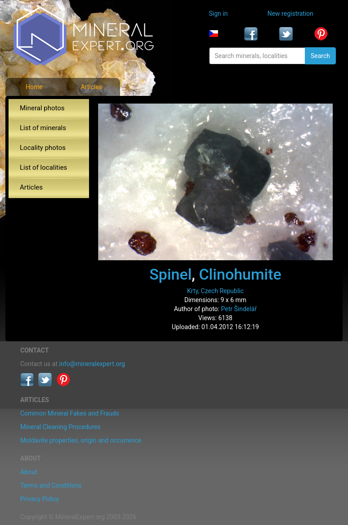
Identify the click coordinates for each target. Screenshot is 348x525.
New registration (290, 13)
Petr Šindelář (239, 308)
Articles (91, 87)
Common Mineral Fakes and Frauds (69, 413)
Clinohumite (240, 274)
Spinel (170, 274)
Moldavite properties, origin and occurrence (80, 440)
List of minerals (43, 128)
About (28, 471)
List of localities (43, 167)
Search (320, 55)
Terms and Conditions (51, 485)
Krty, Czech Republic (215, 290)
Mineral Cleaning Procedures (60, 426)
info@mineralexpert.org (92, 363)
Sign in (218, 13)
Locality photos (43, 148)
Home (34, 87)
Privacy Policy (39, 498)
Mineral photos (42, 108)
